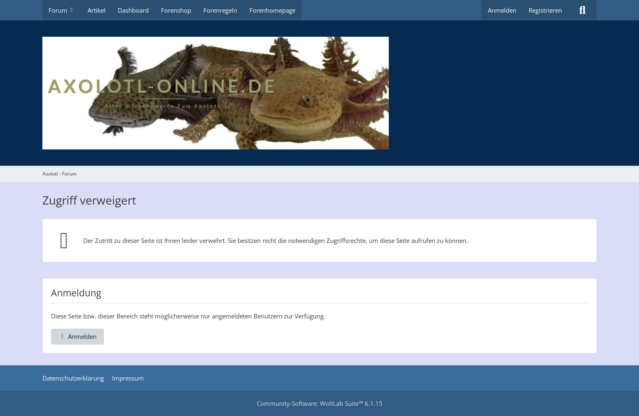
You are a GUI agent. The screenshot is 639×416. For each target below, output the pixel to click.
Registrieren (545, 10)
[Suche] (582, 10)
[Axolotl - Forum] (319, 93)
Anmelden (502, 10)
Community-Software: (320, 403)
